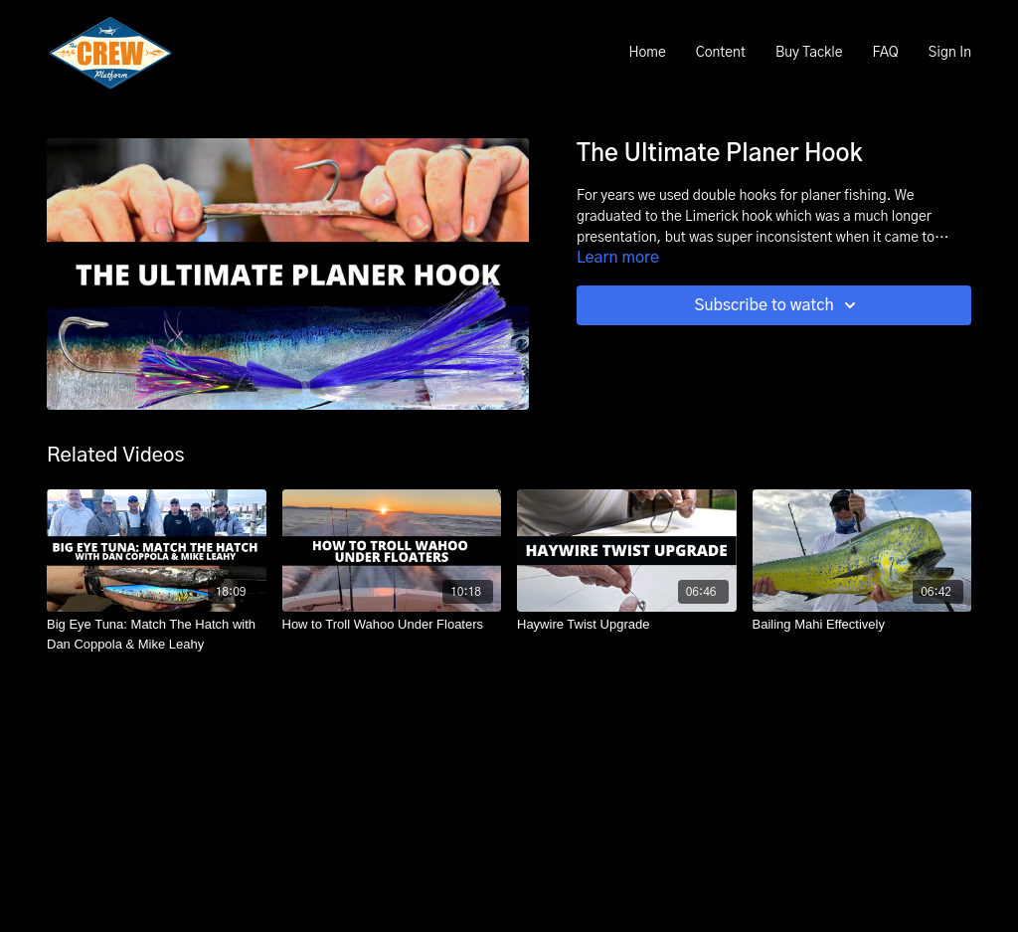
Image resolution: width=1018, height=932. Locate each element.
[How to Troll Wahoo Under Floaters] (392, 625)
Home (646, 53)
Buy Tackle (809, 53)
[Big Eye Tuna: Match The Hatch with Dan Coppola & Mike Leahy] (156, 634)
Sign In (950, 53)
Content (721, 53)
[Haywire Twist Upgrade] (627, 625)
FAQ (885, 53)
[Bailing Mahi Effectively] (862, 625)
